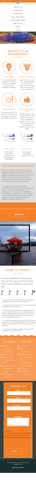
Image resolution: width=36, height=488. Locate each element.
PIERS (18, 27)
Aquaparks (18, 10)
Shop (18, 30)
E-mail (18, 405)
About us (18, 7)
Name (18, 390)
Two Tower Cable (18, 20)
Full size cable (18, 17)
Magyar (4, 1)
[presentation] (17, 443)
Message (18, 416)
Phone (18, 397)
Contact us (19, 214)
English (9, 1)
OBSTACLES (18, 23)
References (18, 13)
